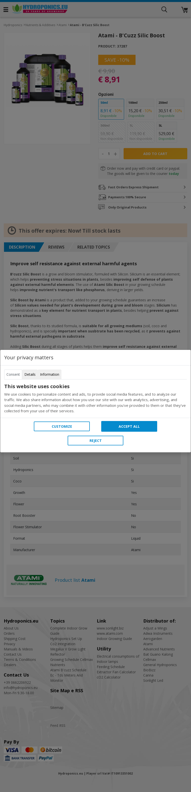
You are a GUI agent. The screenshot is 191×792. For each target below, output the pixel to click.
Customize (62, 426)
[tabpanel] (95, 398)
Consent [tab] (13, 374)
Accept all (129, 426)
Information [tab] (49, 374)
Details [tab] (30, 374)
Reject (96, 440)
